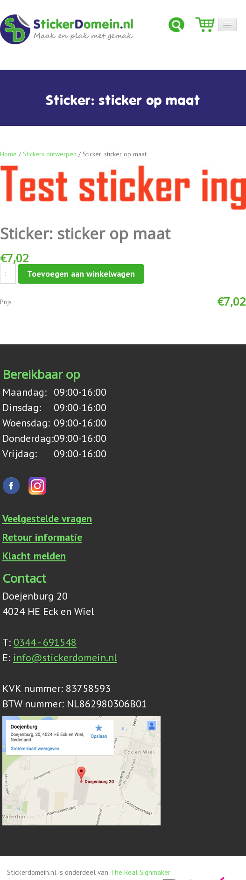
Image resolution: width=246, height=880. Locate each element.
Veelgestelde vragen (47, 517)
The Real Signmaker (140, 870)
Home (8, 154)
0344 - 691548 (45, 640)
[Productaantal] (8, 274)
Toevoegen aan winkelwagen (81, 273)
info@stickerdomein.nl (65, 656)
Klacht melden (34, 554)
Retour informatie (42, 535)
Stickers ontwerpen (50, 154)
